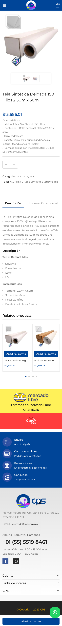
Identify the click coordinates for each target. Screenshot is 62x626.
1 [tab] (25, 376)
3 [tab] (33, 376)
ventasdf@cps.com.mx (25, 524)
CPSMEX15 (31, 410)
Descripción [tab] (13, 203)
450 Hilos (15, 181)
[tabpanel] (16, 348)
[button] (57, 5)
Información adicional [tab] (43, 203)
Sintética (36, 181)
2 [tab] (29, 376)
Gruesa (26, 181)
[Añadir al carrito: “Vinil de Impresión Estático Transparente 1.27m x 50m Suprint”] (46, 354)
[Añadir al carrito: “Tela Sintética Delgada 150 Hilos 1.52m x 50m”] (16, 354)
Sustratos (22, 176)
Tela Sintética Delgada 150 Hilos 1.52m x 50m (16, 360)
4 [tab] (36, 376)
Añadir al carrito (31, 621)
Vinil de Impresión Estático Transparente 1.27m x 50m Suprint (46, 360)
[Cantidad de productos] (10, 164)
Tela (31, 176)
